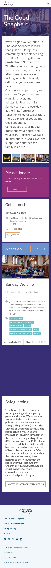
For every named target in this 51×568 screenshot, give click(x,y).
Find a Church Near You (14, 523)
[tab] (12, 342)
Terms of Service (10, 557)
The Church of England (14, 518)
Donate (17, 189)
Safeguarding (10, 528)
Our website (13, 235)
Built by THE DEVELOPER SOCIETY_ (16, 562)
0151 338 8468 (15, 229)
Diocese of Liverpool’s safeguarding (25, 484)
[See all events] (38, 249)
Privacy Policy (8, 552)
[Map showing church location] (25, 370)
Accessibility (9, 533)
